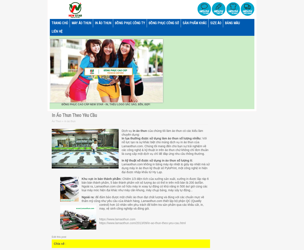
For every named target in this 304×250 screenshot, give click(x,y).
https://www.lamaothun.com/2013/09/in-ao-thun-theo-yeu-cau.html (142, 223)
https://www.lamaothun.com (117, 219)
